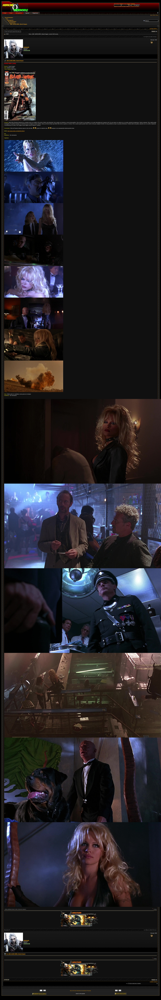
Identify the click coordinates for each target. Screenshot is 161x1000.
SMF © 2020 (74, 990)
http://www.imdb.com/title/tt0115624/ (16, 131)
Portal (4, 13)
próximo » (155, 28)
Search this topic (15, 31)
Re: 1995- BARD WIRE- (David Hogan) (15, 954)
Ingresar (27, 13)
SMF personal (89, 990)
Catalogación (10, 20)
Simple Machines (79, 990)
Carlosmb (26, 47)
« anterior (151, 28)
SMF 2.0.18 (71, 990)
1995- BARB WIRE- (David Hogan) (18, 24)
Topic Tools (7, 31)
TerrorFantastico (9, 17)
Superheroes (12, 22)
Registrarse (35, 13)
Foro (7, 19)
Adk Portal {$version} (84, 990)
